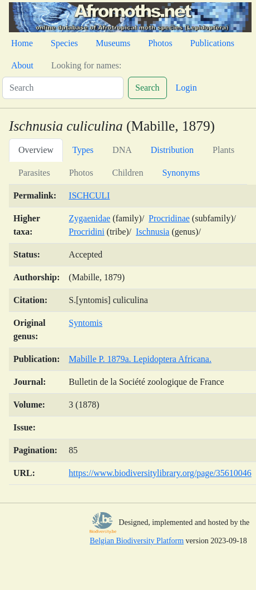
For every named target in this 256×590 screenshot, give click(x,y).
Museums (113, 43)
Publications (212, 43)
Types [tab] (82, 150)
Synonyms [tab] (181, 172)
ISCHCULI (89, 195)
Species (64, 43)
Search (147, 87)
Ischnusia (152, 231)
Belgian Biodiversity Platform (137, 541)
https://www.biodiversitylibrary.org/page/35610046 (160, 473)
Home (22, 43)
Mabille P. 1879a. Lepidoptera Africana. (140, 359)
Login (186, 87)
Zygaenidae (90, 218)
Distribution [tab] (172, 150)
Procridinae (169, 218)
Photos (160, 43)
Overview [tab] (35, 150)
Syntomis (85, 323)
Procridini (87, 231)
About (22, 65)
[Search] (63, 88)
